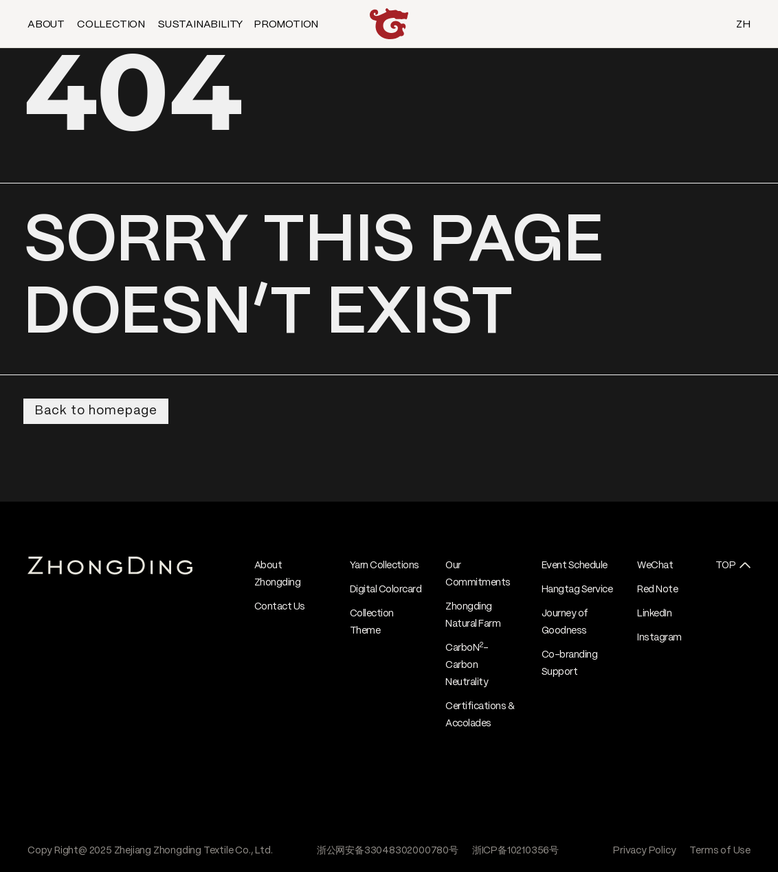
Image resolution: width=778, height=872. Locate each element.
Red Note (657, 589)
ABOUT (46, 25)
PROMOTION (286, 25)
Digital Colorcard (386, 589)
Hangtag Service (577, 589)
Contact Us (279, 607)
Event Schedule (575, 565)
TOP (725, 565)
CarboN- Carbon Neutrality (466, 665)
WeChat (655, 565)
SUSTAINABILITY (200, 25)
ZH (743, 25)
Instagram (659, 637)
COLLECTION (111, 25)
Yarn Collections (384, 565)
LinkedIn (654, 613)
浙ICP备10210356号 (515, 851)
